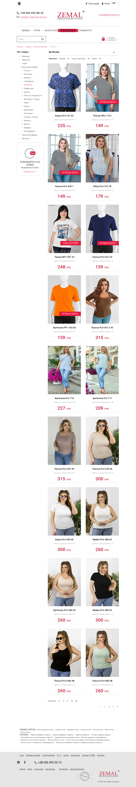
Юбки (26, 103)
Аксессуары (51, 30)
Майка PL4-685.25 (102, 610)
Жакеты (27, 78)
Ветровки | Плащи (31, 99)
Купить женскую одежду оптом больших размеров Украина (88, 740)
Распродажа (68, 30)
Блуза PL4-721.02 (64, 115)
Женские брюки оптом (45, 730)
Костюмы (28, 74)
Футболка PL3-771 (102, 398)
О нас (22, 755)
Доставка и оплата (33, 755)
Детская (25, 138)
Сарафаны (29, 81)
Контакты (100, 755)
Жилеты (27, 120)
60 (76, 701)
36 (72, 701)
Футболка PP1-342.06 (64, 327)
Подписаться (29, 172)
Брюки (27, 124)
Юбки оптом (109, 730)
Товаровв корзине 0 (111, 39)
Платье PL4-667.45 (64, 469)
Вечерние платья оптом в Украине (33, 740)
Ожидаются (85, 30)
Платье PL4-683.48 (64, 681)
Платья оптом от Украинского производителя (37, 742)
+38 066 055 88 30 (32, 13)
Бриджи (27, 128)
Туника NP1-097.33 (64, 257)
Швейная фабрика (82, 735)
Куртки (27, 92)
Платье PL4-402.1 (64, 186)
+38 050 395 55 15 (49, 762)
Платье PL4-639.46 (102, 469)
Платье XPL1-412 (102, 115)
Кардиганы (29, 88)
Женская (25, 56)
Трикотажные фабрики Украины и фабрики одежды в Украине (79, 742)
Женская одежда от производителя (94, 737)
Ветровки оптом (73, 730)
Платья (27, 70)
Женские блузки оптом (56, 740)
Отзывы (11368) (88, 755)
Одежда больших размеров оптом (67, 737)
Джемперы (28, 110)
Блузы (27, 106)
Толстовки (28, 113)
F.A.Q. (59, 755)
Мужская (26, 60)
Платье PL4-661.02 (102, 257)
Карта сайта (75, 755)
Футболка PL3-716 (64, 398)
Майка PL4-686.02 (102, 539)
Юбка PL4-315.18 (102, 186)
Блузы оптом (25, 732)
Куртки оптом (86, 730)
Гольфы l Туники (31, 117)
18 (63, 701)
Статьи (66, 755)
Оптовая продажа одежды (100, 735)
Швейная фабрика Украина (40, 735)
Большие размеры (30, 67)
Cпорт (24, 63)
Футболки (28, 85)
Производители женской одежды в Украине (37, 737)
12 (59, 701)
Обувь (37, 30)
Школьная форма (29, 135)
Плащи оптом (61, 730)
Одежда (26, 30)
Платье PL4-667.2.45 (102, 327)
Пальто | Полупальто (33, 95)
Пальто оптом (98, 730)
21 (68, 701)
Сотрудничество (48, 755)
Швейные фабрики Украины (63, 735)
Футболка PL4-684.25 (64, 610)
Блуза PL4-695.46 (64, 539)
